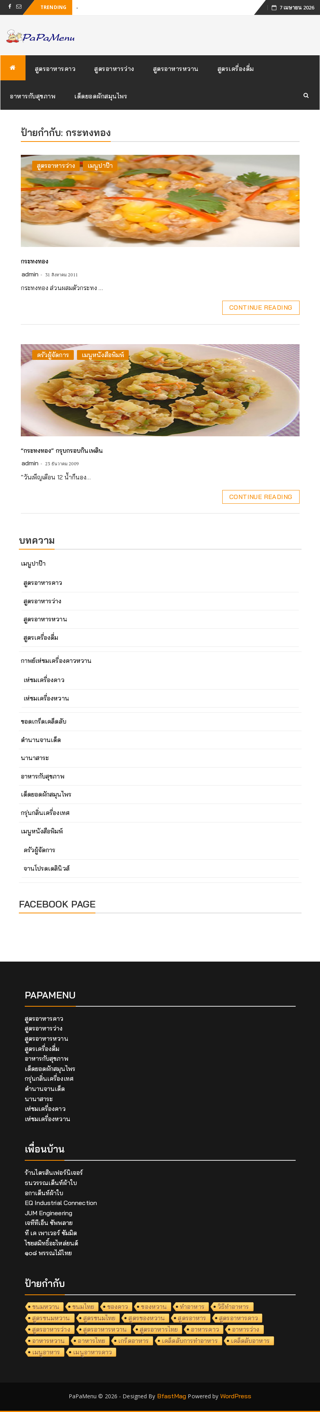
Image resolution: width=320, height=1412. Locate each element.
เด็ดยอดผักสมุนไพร (100, 96)
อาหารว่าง (246, 1329)
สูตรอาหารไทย (159, 1329)
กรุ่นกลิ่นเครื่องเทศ (45, 813)
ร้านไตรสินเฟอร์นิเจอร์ (54, 1172)
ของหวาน (154, 1306)
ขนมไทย (83, 1306)
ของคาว (117, 1306)
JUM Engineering (49, 1213)
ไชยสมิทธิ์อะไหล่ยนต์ (52, 1243)
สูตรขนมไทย (99, 1318)
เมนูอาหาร (46, 1352)
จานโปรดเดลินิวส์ (46, 868)
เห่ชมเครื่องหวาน (46, 698)
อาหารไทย (91, 1341)
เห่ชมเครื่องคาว (44, 680)
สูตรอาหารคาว (55, 69)
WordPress (236, 1396)
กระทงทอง (35, 261)
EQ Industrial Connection (61, 1203)
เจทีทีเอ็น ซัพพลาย (49, 1223)
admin (30, 274)
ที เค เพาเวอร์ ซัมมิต (51, 1233)
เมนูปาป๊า (100, 165)
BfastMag (172, 1396)
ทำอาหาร (192, 1306)
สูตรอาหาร (192, 1318)
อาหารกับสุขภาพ (32, 96)
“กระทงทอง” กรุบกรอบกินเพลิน (62, 450)
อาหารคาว (205, 1329)
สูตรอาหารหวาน (176, 69)
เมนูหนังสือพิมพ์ (103, 355)
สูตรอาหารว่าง (114, 69)
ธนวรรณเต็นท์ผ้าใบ (51, 1183)
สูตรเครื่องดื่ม (236, 69)
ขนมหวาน (46, 1306)
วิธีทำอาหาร (233, 1306)
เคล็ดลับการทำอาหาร (190, 1341)
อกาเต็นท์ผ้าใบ (44, 1193)
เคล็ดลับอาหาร (250, 1341)
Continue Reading (260, 307)
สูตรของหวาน (146, 1318)
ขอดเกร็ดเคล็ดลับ (43, 721)
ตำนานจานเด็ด (41, 740)
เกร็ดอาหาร (133, 1341)
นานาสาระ (35, 758)
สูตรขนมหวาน (51, 1318)
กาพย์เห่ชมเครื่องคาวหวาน (56, 660)
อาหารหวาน (48, 1341)
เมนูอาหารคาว (92, 1352)
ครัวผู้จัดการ (53, 355)
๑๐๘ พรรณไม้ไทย (48, 1253)
